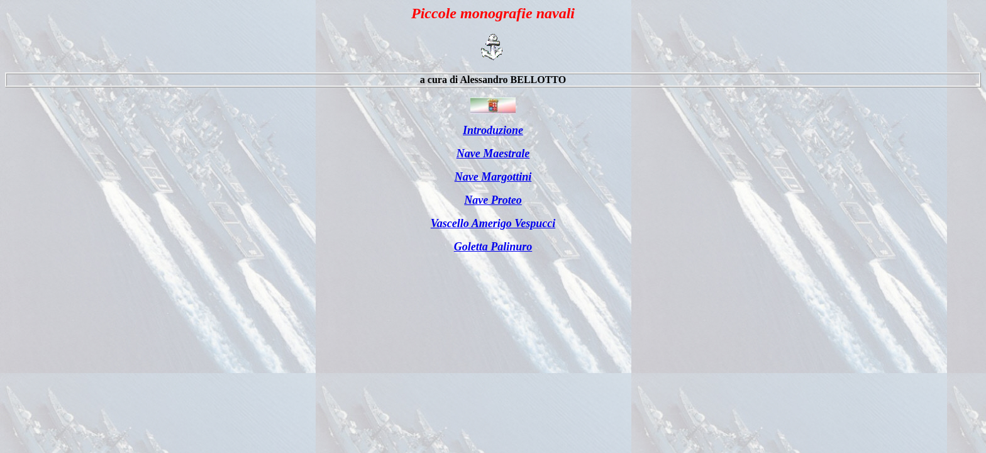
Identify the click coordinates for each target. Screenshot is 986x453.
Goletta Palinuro (493, 246)
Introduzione (493, 130)
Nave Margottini (493, 177)
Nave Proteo (492, 200)
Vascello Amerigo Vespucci (493, 223)
